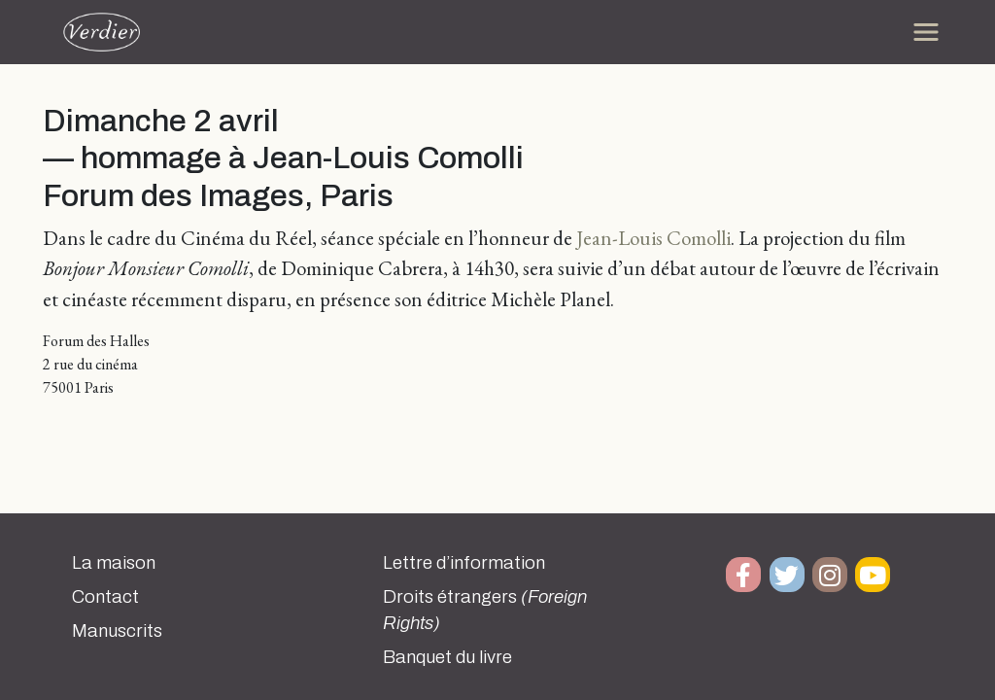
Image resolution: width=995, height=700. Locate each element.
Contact (105, 597)
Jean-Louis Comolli (653, 238)
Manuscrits (117, 631)
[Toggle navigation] (926, 32)
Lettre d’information (464, 563)
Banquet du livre (447, 657)
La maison (113, 563)
